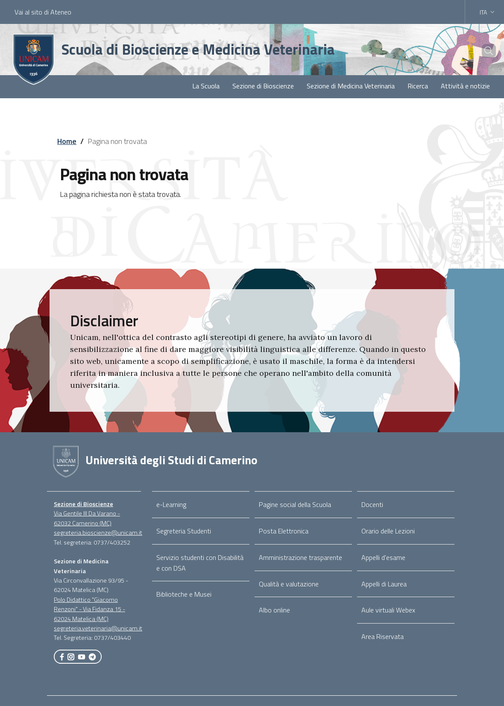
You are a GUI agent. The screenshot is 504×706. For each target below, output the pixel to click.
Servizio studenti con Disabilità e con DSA (199, 562)
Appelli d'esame (383, 557)
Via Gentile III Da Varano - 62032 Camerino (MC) (87, 518)
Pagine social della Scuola (295, 504)
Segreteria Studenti (183, 531)
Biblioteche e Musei (183, 594)
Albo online (274, 610)
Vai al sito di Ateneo (43, 12)
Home (66, 141)
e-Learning (171, 504)
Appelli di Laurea (384, 584)
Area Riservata (382, 636)
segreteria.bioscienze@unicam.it (98, 532)
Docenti (372, 504)
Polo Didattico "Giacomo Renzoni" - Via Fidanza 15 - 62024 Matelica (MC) (89, 609)
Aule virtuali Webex (388, 610)
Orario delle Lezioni (388, 531)
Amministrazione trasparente (300, 557)
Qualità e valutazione (289, 584)
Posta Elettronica (283, 531)
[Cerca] (483, 51)
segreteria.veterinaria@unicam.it (98, 628)
